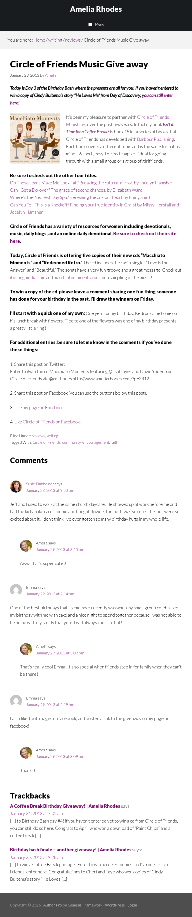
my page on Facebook (43, 407)
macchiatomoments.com (77, 277)
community (71, 442)
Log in (132, 904)
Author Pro (52, 904)
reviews (38, 435)
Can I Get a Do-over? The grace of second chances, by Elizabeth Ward (76, 190)
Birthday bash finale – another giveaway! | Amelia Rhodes (71, 849)
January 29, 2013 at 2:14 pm (50, 593)
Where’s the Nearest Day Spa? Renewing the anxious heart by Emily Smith (80, 197)
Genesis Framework (85, 904)
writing (52, 435)
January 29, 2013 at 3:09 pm (60, 652)
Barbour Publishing (155, 139)
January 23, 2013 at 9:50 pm (50, 490)
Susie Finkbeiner (40, 483)
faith (114, 442)
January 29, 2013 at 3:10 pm (60, 549)
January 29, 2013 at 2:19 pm (50, 704)
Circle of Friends (46, 442)
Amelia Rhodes (96, 8)
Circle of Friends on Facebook (51, 421)
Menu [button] (99, 24)
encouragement (95, 442)
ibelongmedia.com (27, 277)
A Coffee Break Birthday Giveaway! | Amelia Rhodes (65, 806)
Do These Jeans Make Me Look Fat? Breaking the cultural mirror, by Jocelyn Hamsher (91, 182)
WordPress (115, 904)
